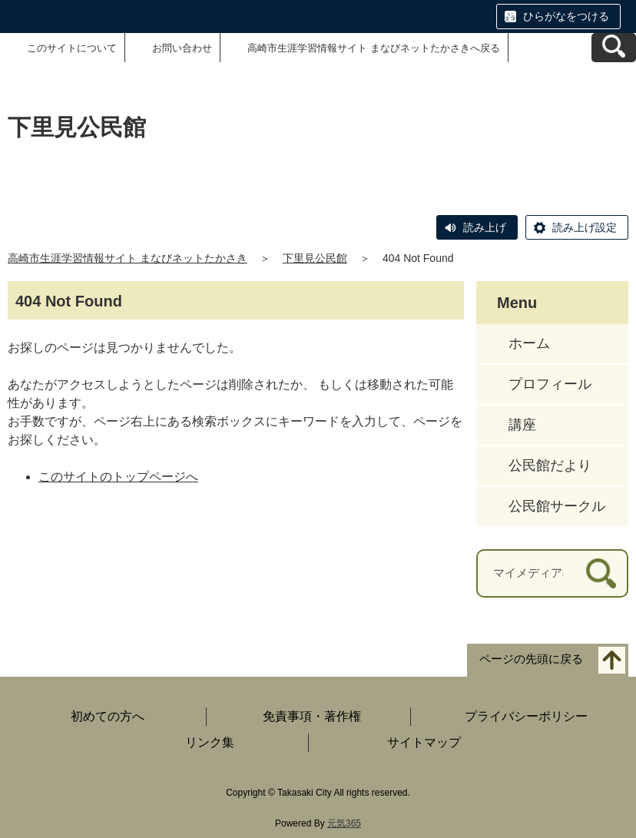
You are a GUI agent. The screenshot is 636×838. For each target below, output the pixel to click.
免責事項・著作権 (312, 716)
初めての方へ (107, 716)
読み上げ (484, 227)
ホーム (529, 343)
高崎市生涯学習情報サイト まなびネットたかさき (127, 258)
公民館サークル (556, 506)
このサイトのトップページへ (118, 476)
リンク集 (209, 742)
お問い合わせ (182, 48)
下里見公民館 (315, 258)
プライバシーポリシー (526, 716)
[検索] (601, 573)
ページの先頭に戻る (531, 658)
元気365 (344, 823)
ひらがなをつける (566, 16)
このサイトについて (72, 48)
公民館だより (549, 465)
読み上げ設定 (584, 227)
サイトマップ (424, 742)
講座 (522, 424)
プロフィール (549, 384)
